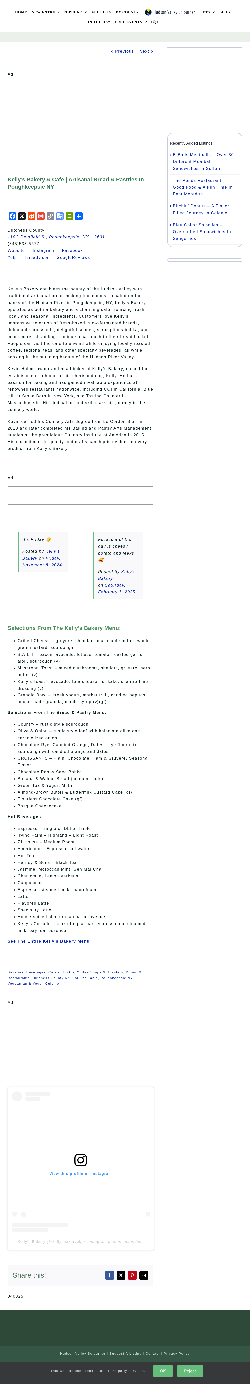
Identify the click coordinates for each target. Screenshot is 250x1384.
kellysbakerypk (66, 1242)
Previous (124, 51)
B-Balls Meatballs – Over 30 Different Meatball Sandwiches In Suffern (203, 161)
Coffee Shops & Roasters (100, 972)
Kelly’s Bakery (31, 1242)
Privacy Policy (177, 1353)
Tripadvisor (40, 257)
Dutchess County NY (51, 978)
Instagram (46, 250)
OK (163, 1370)
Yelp (15, 257)
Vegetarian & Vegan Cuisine (33, 983)
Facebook (75, 250)
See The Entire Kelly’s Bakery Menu (49, 941)
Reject (190, 1370)
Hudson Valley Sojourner (83, 1353)
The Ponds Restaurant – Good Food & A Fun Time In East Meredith (203, 187)
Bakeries (16, 972)
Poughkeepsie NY (117, 978)
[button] (154, 22)
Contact (153, 1353)
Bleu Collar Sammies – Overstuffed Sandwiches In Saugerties (202, 232)
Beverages (36, 972)
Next (144, 51)
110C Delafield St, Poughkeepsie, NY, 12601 (56, 237)
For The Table (85, 978)
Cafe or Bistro (61, 972)
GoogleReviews (76, 257)
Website (19, 250)
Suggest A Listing (126, 1353)
